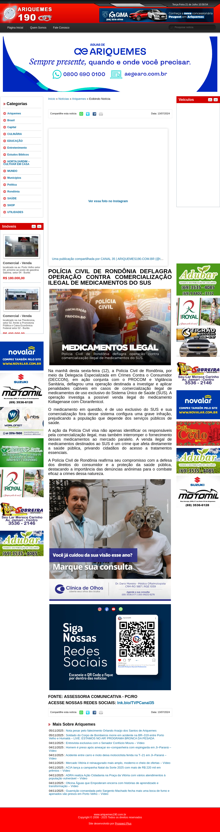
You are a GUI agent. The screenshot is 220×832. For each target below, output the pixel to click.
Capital (11, 127)
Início (51, 98)
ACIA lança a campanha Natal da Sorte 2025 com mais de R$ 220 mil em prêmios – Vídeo (105, 769)
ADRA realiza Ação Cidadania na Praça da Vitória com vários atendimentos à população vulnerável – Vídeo (107, 777)
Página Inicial (15, 27)
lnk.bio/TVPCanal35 (135, 703)
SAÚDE (12, 198)
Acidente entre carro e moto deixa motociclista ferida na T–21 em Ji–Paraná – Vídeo (107, 756)
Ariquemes (14, 113)
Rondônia (13, 191)
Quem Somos (38, 27)
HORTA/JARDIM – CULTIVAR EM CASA (16, 163)
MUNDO (12, 171)
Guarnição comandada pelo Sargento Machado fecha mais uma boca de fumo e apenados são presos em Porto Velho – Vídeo (109, 792)
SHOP (11, 205)
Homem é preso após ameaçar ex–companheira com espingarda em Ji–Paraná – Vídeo (110, 749)
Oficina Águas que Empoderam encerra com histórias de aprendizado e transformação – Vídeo (104, 784)
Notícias (63, 98)
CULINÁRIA (14, 134)
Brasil (11, 120)
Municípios (14, 177)
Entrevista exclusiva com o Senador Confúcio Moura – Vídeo (105, 743)
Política (12, 184)
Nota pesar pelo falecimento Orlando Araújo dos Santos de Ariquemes (111, 730)
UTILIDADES (15, 212)
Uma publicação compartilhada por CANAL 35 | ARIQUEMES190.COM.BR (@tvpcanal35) (114, 259)
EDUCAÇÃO (15, 140)
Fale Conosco (61, 27)
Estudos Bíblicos (18, 154)
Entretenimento (17, 147)
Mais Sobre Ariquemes (74, 724)
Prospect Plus (123, 823)
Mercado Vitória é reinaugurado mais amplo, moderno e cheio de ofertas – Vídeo (118, 763)
